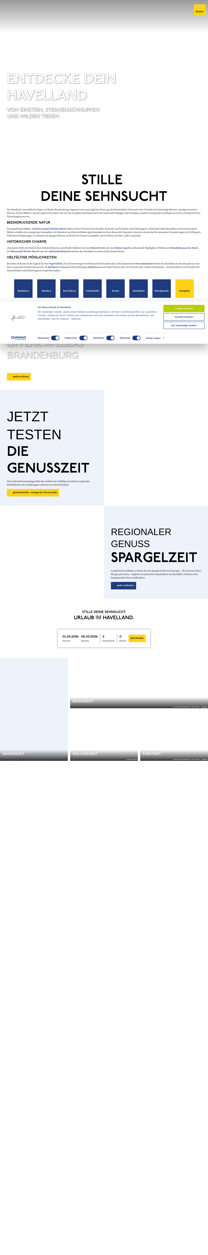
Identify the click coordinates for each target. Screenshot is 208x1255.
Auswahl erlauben (184, 15)
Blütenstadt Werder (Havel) (25, 259)
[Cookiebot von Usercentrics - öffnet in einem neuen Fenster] (18, 37)
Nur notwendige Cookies (184, 24)
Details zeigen (153, 36)
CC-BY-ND (204, 169)
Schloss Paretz (97, 255)
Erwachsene (109, 648)
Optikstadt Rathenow (60, 259)
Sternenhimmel (143, 271)
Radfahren (53, 274)
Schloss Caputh (122, 255)
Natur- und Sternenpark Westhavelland (45, 236)
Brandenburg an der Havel (184, 255)
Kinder (122, 648)
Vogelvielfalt (55, 271)
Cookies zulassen (184, 7)
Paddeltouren (95, 274)
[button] (23, 296)
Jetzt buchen (137, 645)
